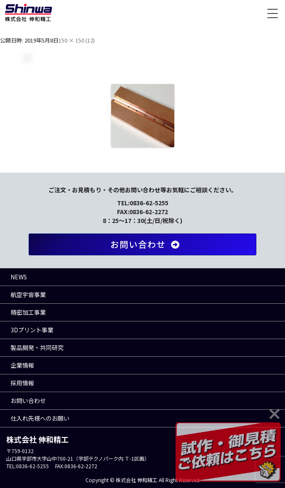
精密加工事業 (28, 312)
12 (90, 40)
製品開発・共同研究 (37, 347)
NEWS (19, 277)
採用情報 (22, 383)
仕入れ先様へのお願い (40, 418)
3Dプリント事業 (32, 330)
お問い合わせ (146, 244)
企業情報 (22, 365)
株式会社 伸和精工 (28, 12)
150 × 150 (71, 40)
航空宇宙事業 (28, 294)
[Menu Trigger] (272, 12)
